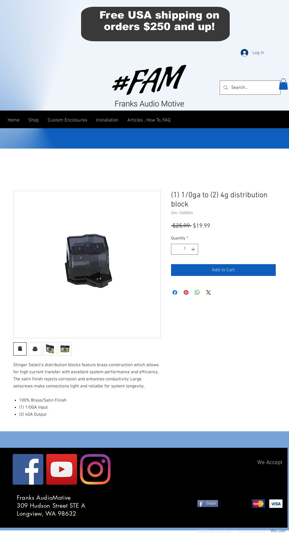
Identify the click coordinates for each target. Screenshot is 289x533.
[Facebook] (28, 469)
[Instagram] (95, 469)
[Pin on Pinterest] (186, 292)
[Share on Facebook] (174, 292)
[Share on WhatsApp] (197, 292)
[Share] (207, 503)
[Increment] (193, 249)
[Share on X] (208, 292)
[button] (283, 84)
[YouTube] (61, 469)
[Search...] (249, 87)
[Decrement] (175, 249)
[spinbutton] (184, 249)
